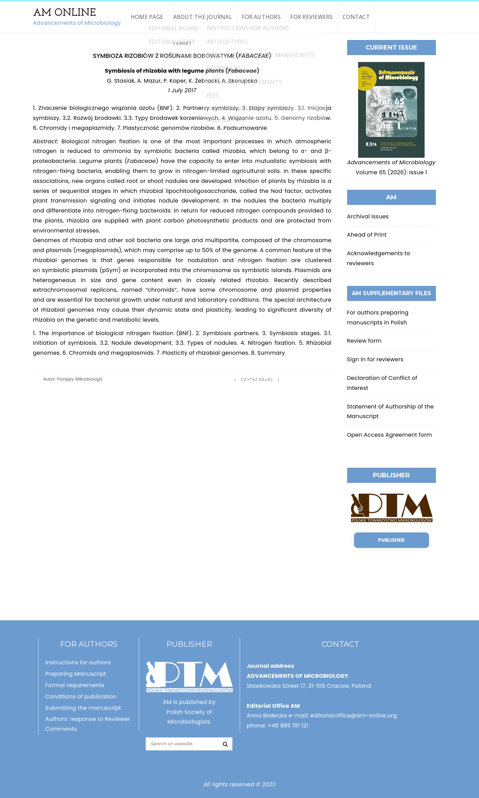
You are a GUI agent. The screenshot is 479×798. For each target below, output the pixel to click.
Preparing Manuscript (75, 674)
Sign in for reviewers (375, 359)
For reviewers (311, 17)
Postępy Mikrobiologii (79, 379)
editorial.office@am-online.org (353, 715)
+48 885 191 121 (288, 725)
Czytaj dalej (257, 379)
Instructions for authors (78, 662)
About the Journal (202, 17)
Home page (147, 17)
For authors (261, 17)
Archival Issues (368, 216)
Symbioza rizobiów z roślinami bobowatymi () (182, 55)
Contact (356, 17)
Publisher (391, 540)
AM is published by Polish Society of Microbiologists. (189, 712)
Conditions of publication (81, 697)
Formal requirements (75, 685)
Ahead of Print (367, 235)
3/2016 (182, 43)
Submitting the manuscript (83, 708)
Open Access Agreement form (389, 435)
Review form (364, 341)
